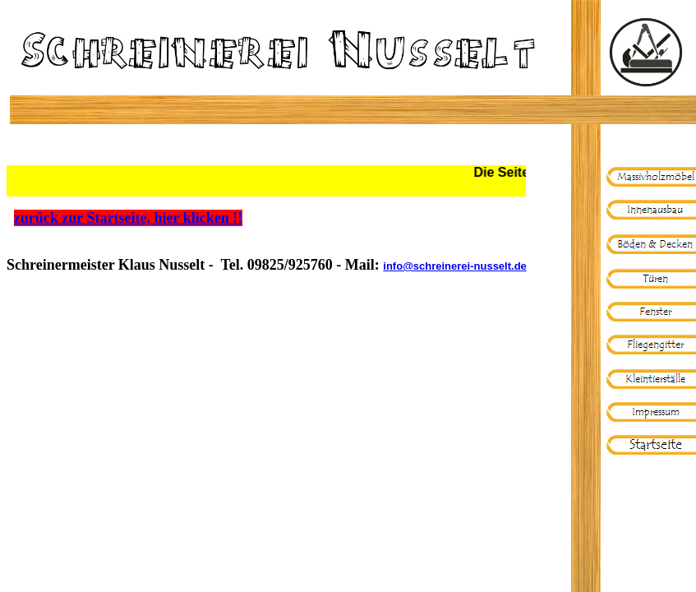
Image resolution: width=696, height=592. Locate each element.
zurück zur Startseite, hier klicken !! (128, 218)
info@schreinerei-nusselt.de (455, 266)
